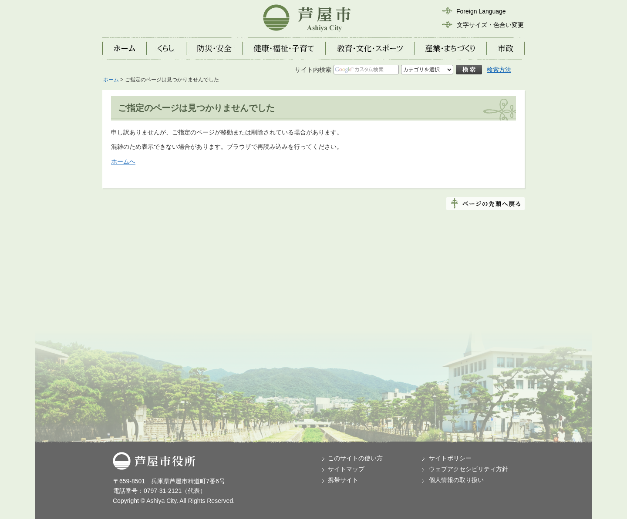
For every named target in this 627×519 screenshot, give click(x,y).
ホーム (111, 80)
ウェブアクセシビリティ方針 (468, 468)
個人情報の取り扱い (456, 479)
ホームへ (123, 161)
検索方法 (499, 69)
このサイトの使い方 (355, 458)
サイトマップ (346, 468)
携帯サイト (343, 479)
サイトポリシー (450, 458)
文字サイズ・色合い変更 (490, 24)
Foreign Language (481, 11)
